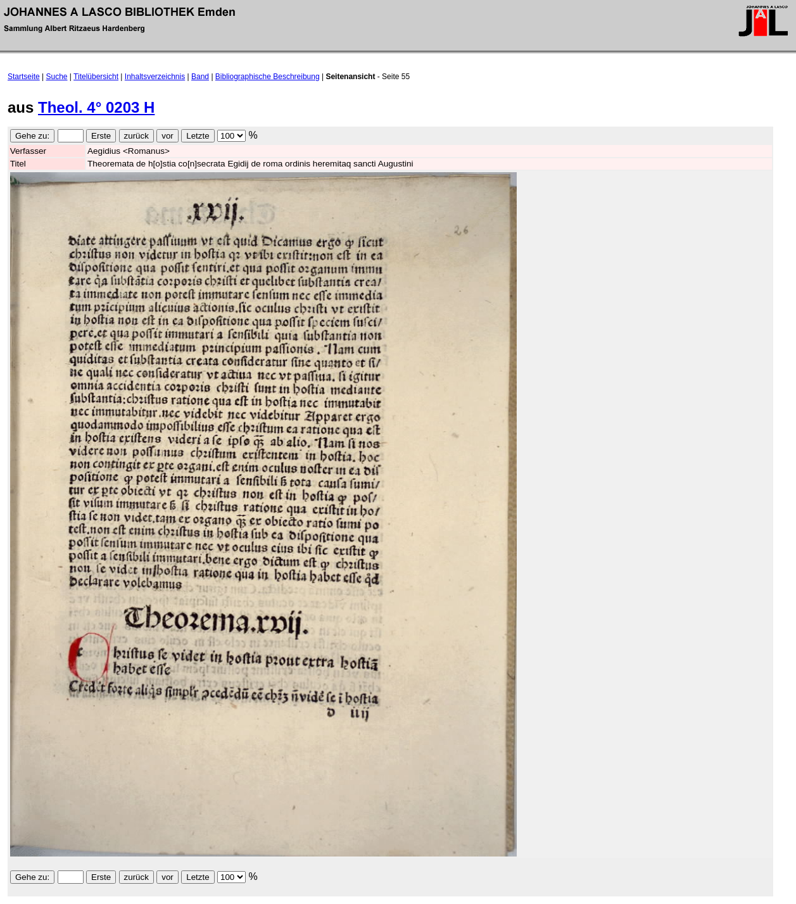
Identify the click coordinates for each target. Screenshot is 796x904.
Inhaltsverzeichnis (155, 76)
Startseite (24, 76)
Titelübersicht (95, 76)
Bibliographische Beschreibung (267, 76)
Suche (57, 76)
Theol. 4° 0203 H (96, 107)
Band (200, 76)
